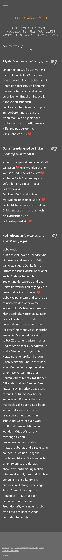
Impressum (5, 548)
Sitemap (41, 548)
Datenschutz (33, 548)
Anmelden (5, 555)
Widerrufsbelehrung (21, 548)
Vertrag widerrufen (10, 550)
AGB (12, 548)
